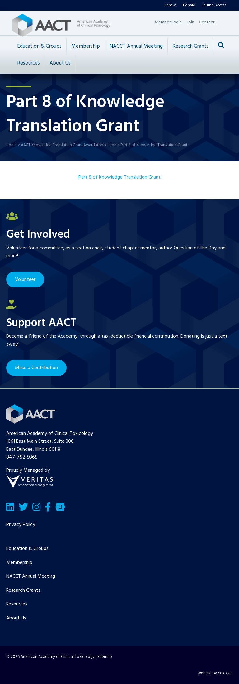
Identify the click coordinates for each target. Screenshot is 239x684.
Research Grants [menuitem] (23, 590)
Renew (170, 5)
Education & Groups (39, 46)
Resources (28, 63)
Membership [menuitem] (19, 563)
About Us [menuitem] (16, 618)
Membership (85, 46)
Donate (189, 5)
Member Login (168, 22)
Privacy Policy (20, 525)
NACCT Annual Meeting (136, 46)
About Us (60, 63)
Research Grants (190, 46)
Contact (207, 22)
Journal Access (214, 5)
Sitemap (104, 656)
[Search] (221, 45)
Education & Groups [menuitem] (27, 549)
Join (190, 22)
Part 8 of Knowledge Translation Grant (119, 177)
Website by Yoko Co (215, 673)
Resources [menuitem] (16, 604)
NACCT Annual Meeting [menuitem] (30, 576)
